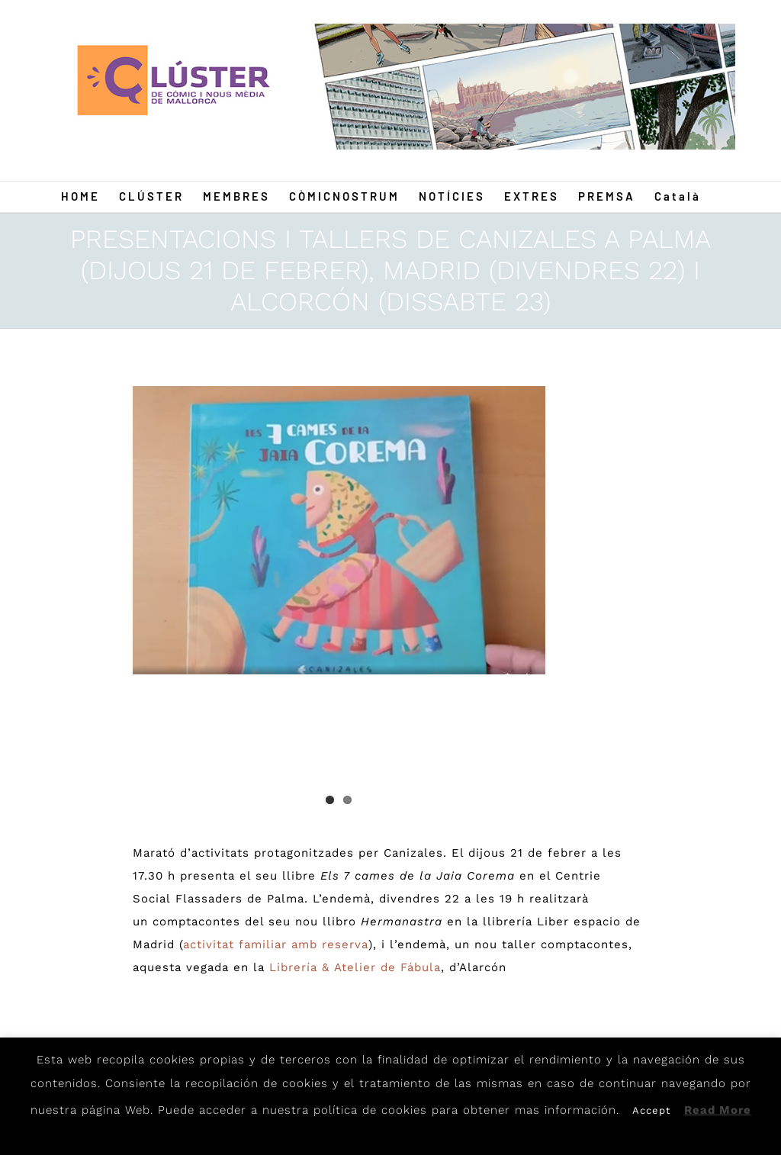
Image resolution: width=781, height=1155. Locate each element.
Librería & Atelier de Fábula (355, 967)
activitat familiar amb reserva (275, 944)
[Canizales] (339, 530)
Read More (717, 1110)
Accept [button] (651, 1110)
